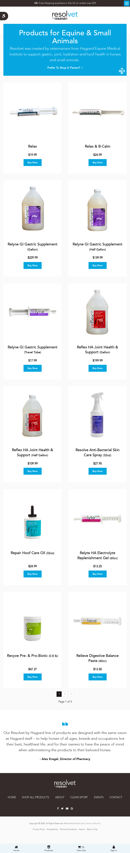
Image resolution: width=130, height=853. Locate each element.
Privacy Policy (39, 829)
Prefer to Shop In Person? (63, 67)
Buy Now (33, 162)
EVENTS (99, 797)
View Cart (81, 850)
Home (12, 797)
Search (82, 829)
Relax (32, 146)
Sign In (113, 848)
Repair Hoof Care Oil (32, 553)
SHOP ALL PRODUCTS (35, 797)
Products (49, 849)
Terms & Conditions (68, 829)
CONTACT (116, 797)
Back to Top (92, 829)
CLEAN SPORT (79, 797)
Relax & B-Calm (97, 146)
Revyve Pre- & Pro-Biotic (32, 656)
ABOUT (59, 797)
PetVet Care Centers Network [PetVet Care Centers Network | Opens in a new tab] (87, 823)
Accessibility (52, 829)
